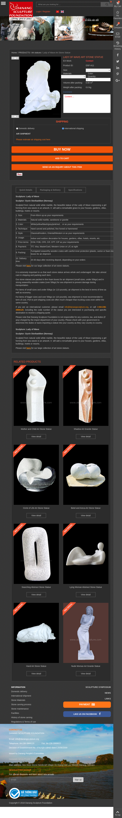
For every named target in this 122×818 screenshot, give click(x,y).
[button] (9, 28)
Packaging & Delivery (50, 190)
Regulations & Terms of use (23, 722)
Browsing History (117, 45)
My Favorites (117, 15)
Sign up (78, 780)
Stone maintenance (20, 709)
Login (38, 11)
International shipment (21, 696)
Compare (117, 26)
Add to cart (62, 158)
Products (24, 52)
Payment (87, 704)
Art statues (36, 52)
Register (46, 11)
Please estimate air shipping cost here (33, 139)
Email (117, 35)
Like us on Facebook (86, 714)
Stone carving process (21, 704)
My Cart (117, 4)
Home (14, 52)
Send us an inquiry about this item (62, 167)
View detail (36, 436)
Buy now (62, 149)
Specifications (75, 190)
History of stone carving (21, 717)
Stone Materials (18, 700)
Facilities (15, 713)
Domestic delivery (19, 691)
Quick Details (25, 190)
